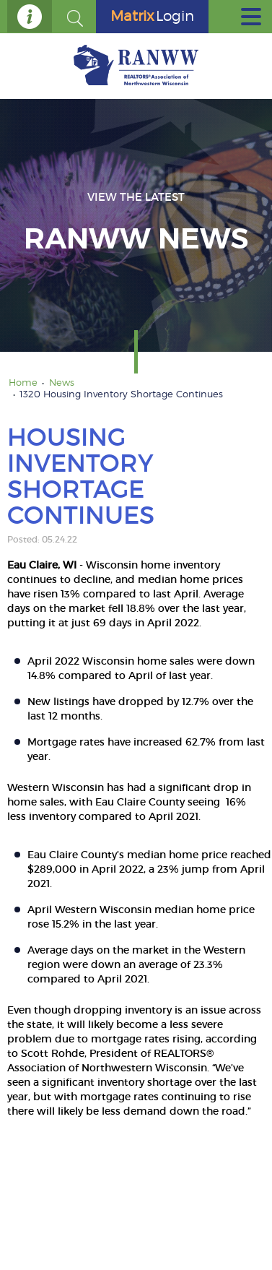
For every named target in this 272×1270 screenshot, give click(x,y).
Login (152, 16)
